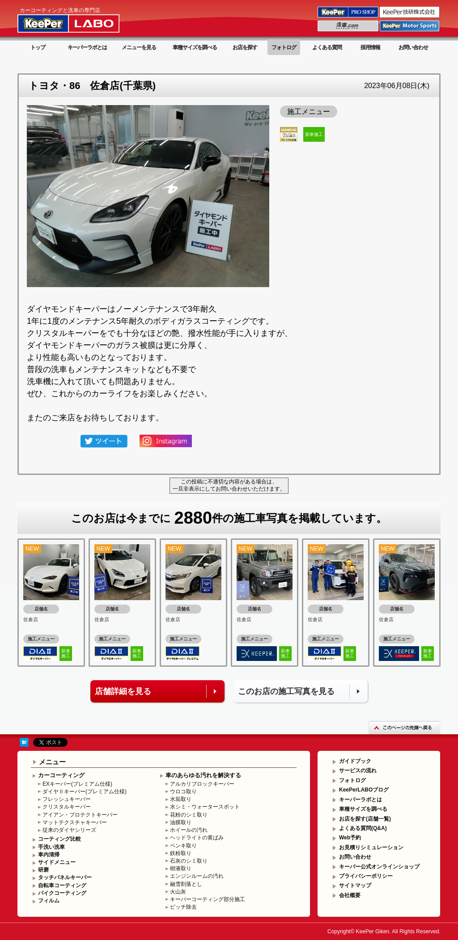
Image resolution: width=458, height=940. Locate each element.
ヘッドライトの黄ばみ (197, 837)
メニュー (52, 762)
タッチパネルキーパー (65, 877)
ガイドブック (355, 761)
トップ (37, 47)
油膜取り (180, 822)
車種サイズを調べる (195, 47)
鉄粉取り (180, 853)
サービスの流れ (358, 770)
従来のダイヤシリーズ (69, 830)
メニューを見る (139, 47)
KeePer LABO (81, 19)
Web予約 (350, 837)
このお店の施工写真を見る (286, 691)
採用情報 (370, 47)
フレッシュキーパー (66, 799)
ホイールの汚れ (189, 830)
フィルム (48, 901)
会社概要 (349, 895)
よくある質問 (327, 47)
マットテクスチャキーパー (74, 822)
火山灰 (178, 892)
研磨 (43, 870)
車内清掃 (48, 854)
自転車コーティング (62, 885)
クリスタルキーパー (66, 807)
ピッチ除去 (183, 907)
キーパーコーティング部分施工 (207, 899)
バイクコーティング (62, 893)
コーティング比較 (59, 839)
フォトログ (283, 47)
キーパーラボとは (87, 47)
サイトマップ (355, 885)
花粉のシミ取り (189, 815)
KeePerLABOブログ (364, 790)
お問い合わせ (413, 47)
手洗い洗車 (51, 847)
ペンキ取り (183, 846)
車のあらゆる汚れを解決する (203, 775)
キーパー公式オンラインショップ (379, 867)
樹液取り (180, 868)
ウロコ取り (183, 791)
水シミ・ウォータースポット (205, 807)
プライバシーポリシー (366, 876)
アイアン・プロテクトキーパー (80, 815)
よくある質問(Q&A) (363, 828)
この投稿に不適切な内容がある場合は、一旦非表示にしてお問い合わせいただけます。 (229, 485)
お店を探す (245, 47)
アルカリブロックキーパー (202, 784)
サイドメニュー (57, 862)
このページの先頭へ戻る (404, 727)
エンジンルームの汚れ (197, 876)
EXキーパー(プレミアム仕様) (77, 784)
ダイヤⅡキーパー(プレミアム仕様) (84, 791)
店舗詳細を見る (123, 691)
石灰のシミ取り (189, 861)
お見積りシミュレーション (371, 847)
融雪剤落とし (186, 884)
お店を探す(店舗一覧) (365, 819)
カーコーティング (61, 775)
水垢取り (180, 799)
